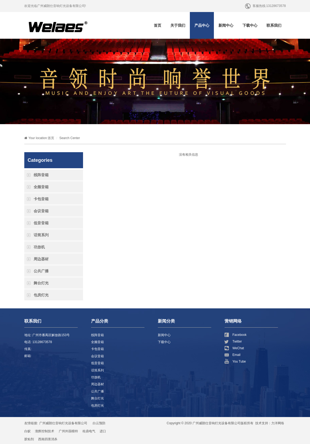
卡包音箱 (41, 199)
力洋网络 (277, 423)
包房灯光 (41, 295)
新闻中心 (225, 25)
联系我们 (273, 25)
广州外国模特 (68, 431)
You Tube (239, 361)
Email (237, 355)
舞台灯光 (41, 283)
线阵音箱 (41, 175)
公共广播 (41, 271)
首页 (157, 25)
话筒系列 (41, 235)
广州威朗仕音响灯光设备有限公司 (63, 423)
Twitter (237, 341)
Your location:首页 (39, 138)
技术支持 (261, 423)
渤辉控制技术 (44, 431)
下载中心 (249, 25)
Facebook (240, 335)
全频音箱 (41, 187)
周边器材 (41, 259)
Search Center (69, 138)
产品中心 (201, 25)
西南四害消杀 (47, 439)
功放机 (39, 247)
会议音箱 (41, 211)
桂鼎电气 (89, 431)
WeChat (238, 348)
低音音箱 (41, 223)
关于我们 (177, 25)
